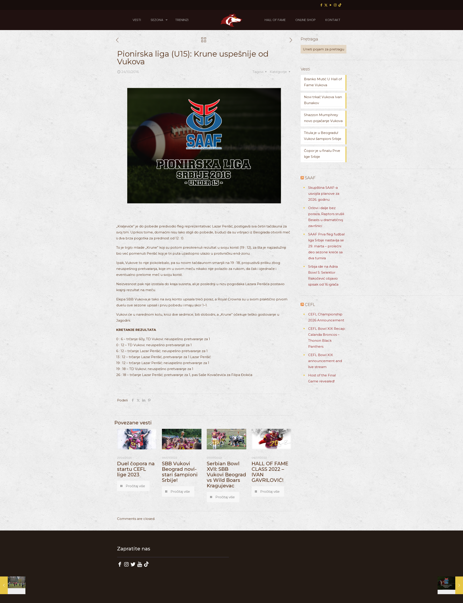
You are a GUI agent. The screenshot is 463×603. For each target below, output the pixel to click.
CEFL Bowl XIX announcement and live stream (325, 361)
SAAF (310, 178)
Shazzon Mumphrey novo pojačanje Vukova (323, 118)
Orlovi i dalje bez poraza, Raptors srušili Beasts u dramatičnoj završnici (326, 217)
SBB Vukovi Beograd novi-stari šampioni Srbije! (180, 472)
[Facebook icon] (321, 5)
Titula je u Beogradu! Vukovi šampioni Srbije (322, 136)
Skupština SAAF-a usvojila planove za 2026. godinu (323, 193)
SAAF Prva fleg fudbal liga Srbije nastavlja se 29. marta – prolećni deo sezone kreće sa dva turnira (326, 246)
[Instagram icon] (335, 5)
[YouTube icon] (330, 5)
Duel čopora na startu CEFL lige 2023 (136, 469)
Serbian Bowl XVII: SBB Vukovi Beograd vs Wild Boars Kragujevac (226, 475)
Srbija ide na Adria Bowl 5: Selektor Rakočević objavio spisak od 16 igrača (323, 275)
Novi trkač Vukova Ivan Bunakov (323, 100)
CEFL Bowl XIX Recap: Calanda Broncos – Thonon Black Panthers (326, 337)
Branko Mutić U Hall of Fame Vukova (323, 82)
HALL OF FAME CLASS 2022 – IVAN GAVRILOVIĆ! (270, 472)
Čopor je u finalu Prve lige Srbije (322, 154)
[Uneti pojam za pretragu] (323, 49)
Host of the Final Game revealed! (322, 378)
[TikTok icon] (340, 5)
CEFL (310, 304)
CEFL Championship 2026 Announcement (326, 317)
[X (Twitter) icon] (326, 5)
